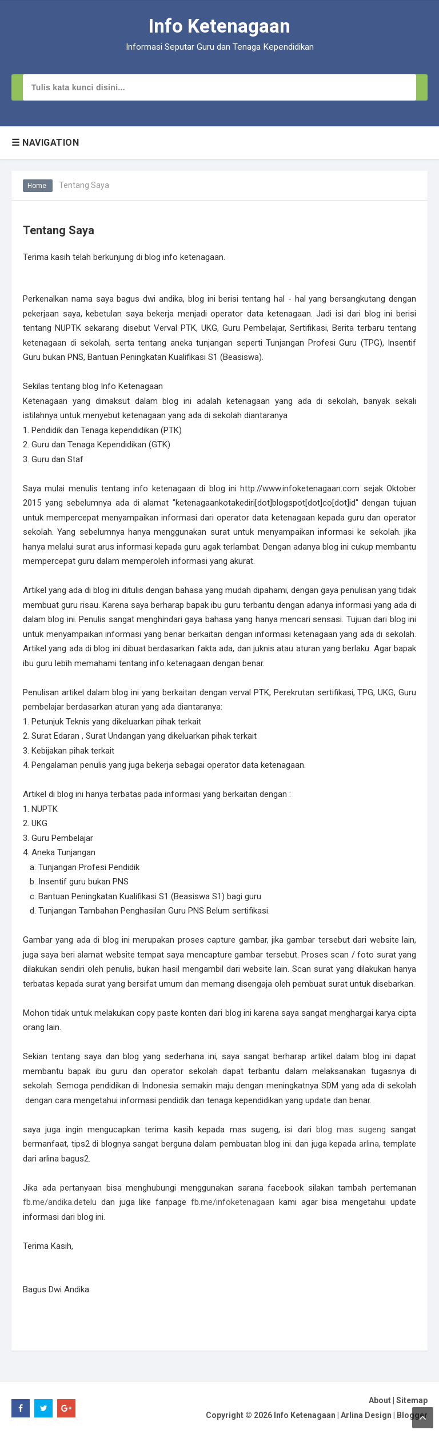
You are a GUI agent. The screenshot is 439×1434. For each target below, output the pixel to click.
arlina (369, 1144)
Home (37, 186)
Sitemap (412, 1400)
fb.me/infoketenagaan (232, 1202)
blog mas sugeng (351, 1129)
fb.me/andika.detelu (60, 1202)
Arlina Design (366, 1415)
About (380, 1400)
